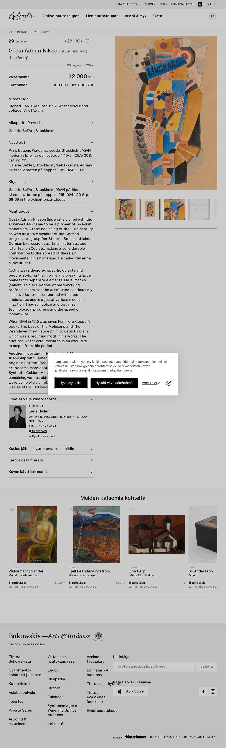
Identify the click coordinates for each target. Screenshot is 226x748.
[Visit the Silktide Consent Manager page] (169, 383)
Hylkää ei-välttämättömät (114, 383)
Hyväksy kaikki (71, 383)
